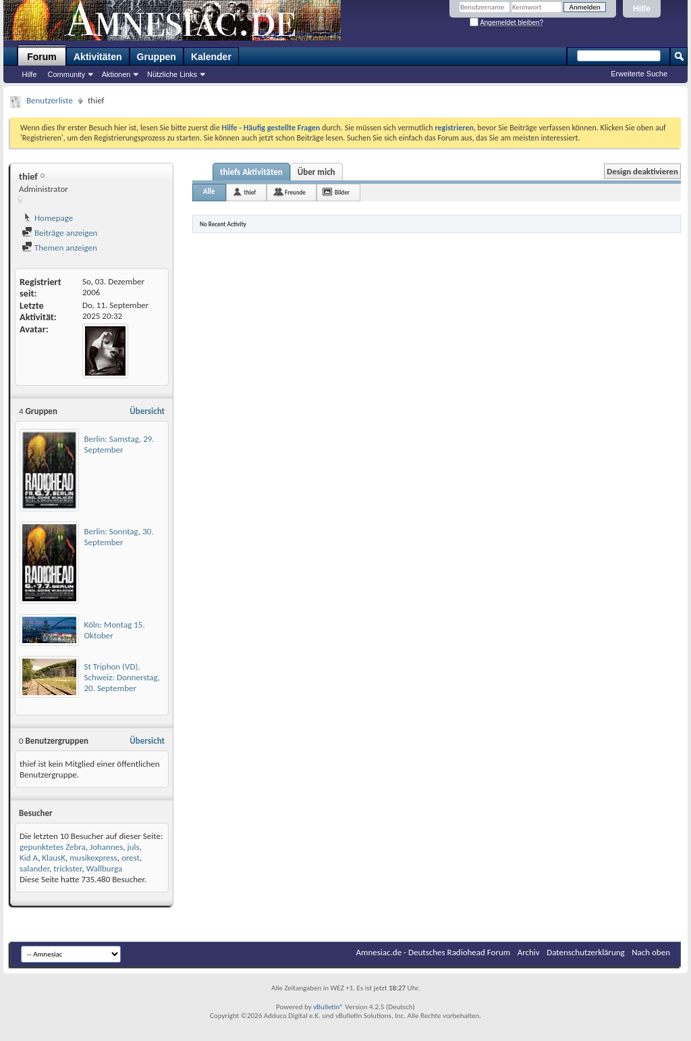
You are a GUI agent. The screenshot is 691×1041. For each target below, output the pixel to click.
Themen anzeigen (59, 248)
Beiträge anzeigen (59, 233)
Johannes (106, 847)
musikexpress (93, 858)
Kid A (29, 858)
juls (134, 847)
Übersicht (147, 411)
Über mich (316, 172)
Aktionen (116, 74)
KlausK (53, 858)
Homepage (47, 218)
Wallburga (104, 868)
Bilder (342, 192)
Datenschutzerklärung (586, 952)
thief (250, 192)
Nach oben (651, 952)
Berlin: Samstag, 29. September (119, 444)
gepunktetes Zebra (53, 847)
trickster (67, 868)
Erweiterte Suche (639, 74)
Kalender (211, 56)
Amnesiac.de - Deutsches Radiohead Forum (433, 952)
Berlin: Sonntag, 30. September (119, 536)
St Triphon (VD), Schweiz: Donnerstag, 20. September (122, 677)
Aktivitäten (98, 56)
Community (67, 74)
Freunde (295, 192)
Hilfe (642, 9)
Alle (209, 191)
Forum (42, 56)
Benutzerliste (49, 100)
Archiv (529, 952)
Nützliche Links (172, 74)
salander (34, 868)
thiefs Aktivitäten (251, 172)
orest (130, 858)
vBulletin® (328, 1006)
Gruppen (156, 56)
